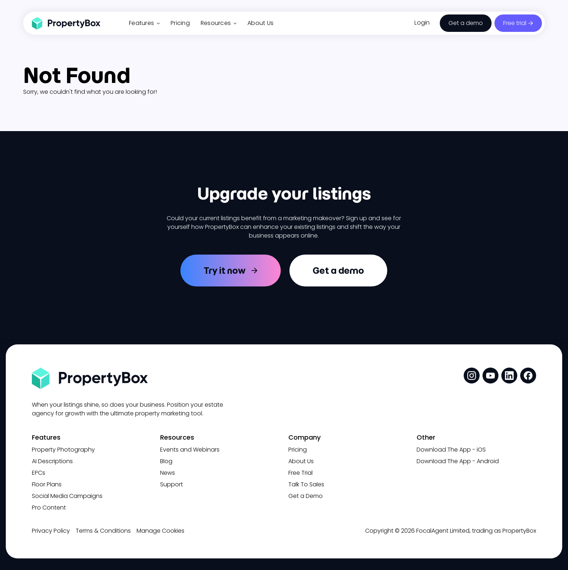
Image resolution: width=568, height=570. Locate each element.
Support (171, 484)
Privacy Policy (51, 531)
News (167, 473)
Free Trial (300, 473)
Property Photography (63, 449)
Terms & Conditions (103, 531)
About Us (260, 23)
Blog (166, 461)
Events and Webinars (190, 449)
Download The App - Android (458, 461)
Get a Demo (305, 496)
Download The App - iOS (451, 449)
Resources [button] (219, 23)
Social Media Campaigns (67, 496)
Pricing (180, 23)
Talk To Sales (306, 484)
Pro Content (49, 507)
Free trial (514, 23)
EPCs (38, 473)
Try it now (225, 270)
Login (422, 22)
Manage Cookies (160, 531)
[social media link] (472, 376)
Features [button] (144, 23)
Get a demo (465, 23)
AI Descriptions (52, 461)
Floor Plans (47, 484)
